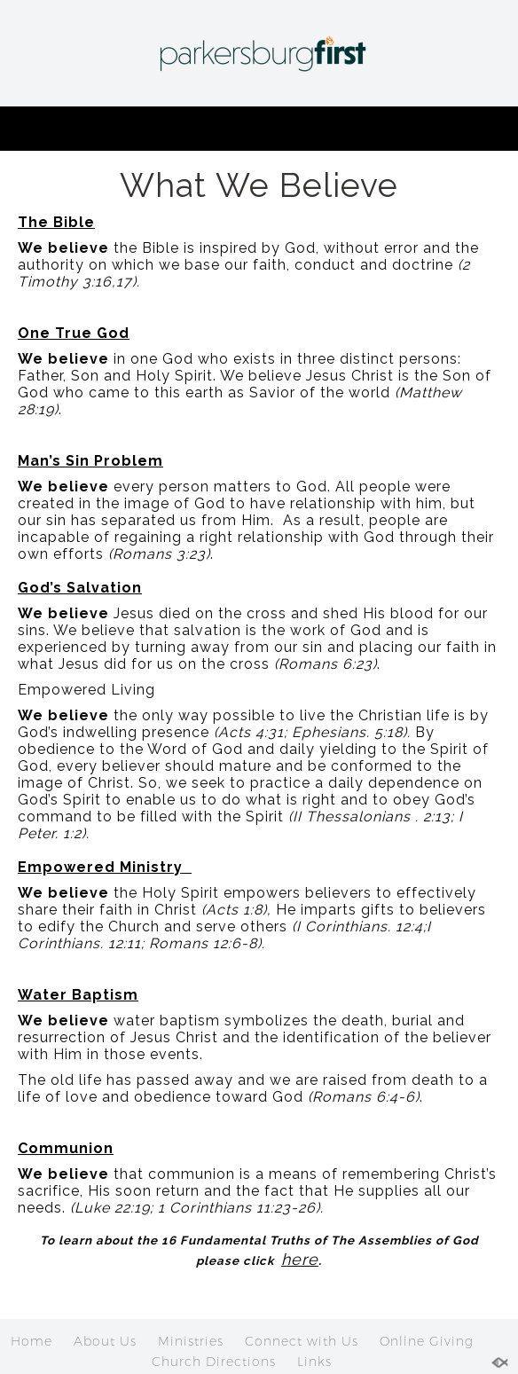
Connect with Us (301, 1341)
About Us (105, 1341)
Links (314, 1362)
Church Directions (214, 1362)
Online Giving (427, 1341)
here (299, 1259)
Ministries (191, 1341)
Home (31, 1341)
